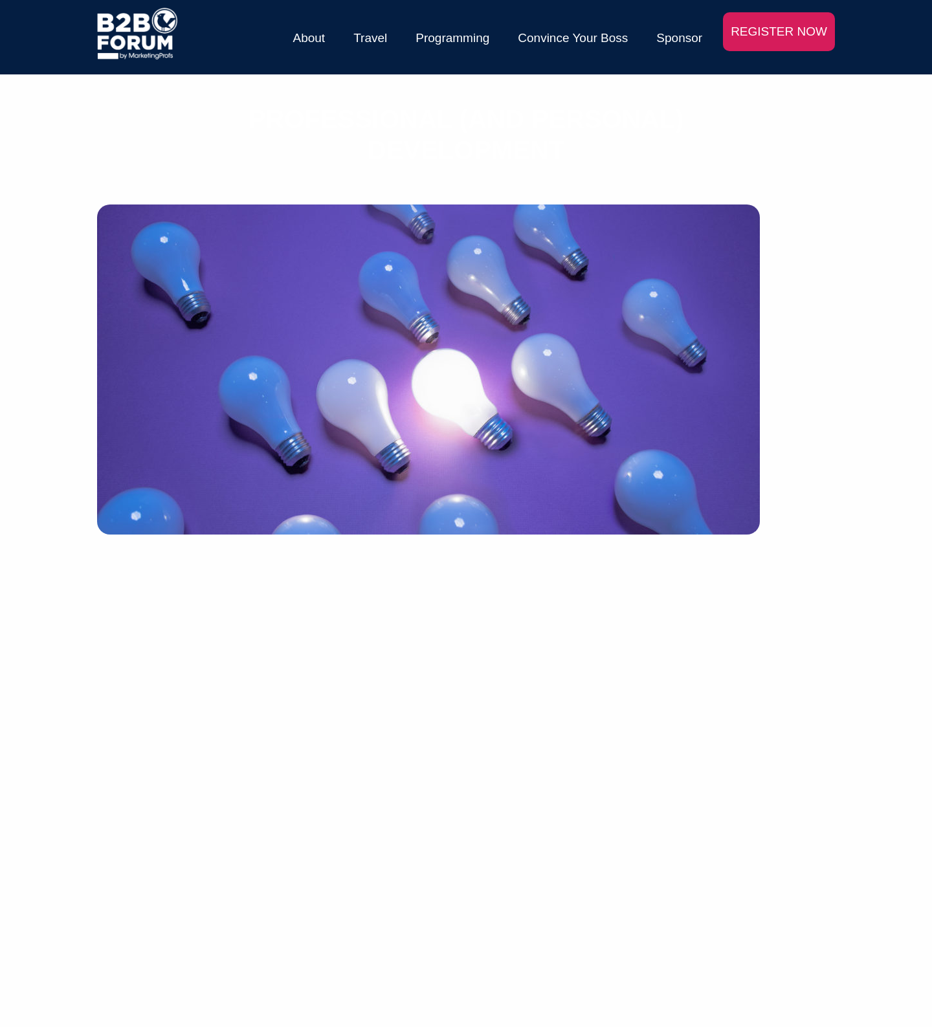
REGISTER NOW (779, 31)
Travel (370, 38)
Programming (452, 38)
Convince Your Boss (573, 38)
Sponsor (679, 38)
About (309, 38)
